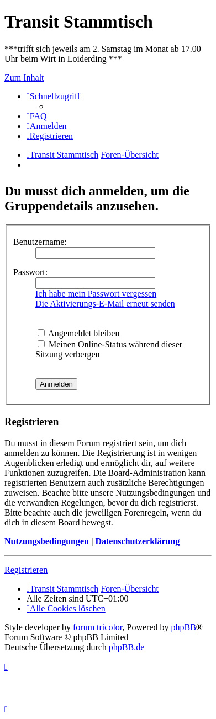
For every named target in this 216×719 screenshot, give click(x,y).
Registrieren (26, 570)
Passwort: (30, 272)
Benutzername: (40, 241)
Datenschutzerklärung (137, 541)
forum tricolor (98, 627)
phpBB (183, 627)
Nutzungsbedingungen (46, 541)
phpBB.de (126, 647)
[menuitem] (37, 116)
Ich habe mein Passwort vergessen (95, 293)
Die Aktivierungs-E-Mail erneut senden (105, 303)
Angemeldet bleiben (78, 333)
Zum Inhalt (24, 77)
